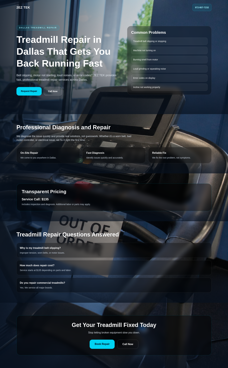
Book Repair (102, 344)
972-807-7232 (202, 7)
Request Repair (29, 91)
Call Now (52, 91)
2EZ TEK (23, 7)
